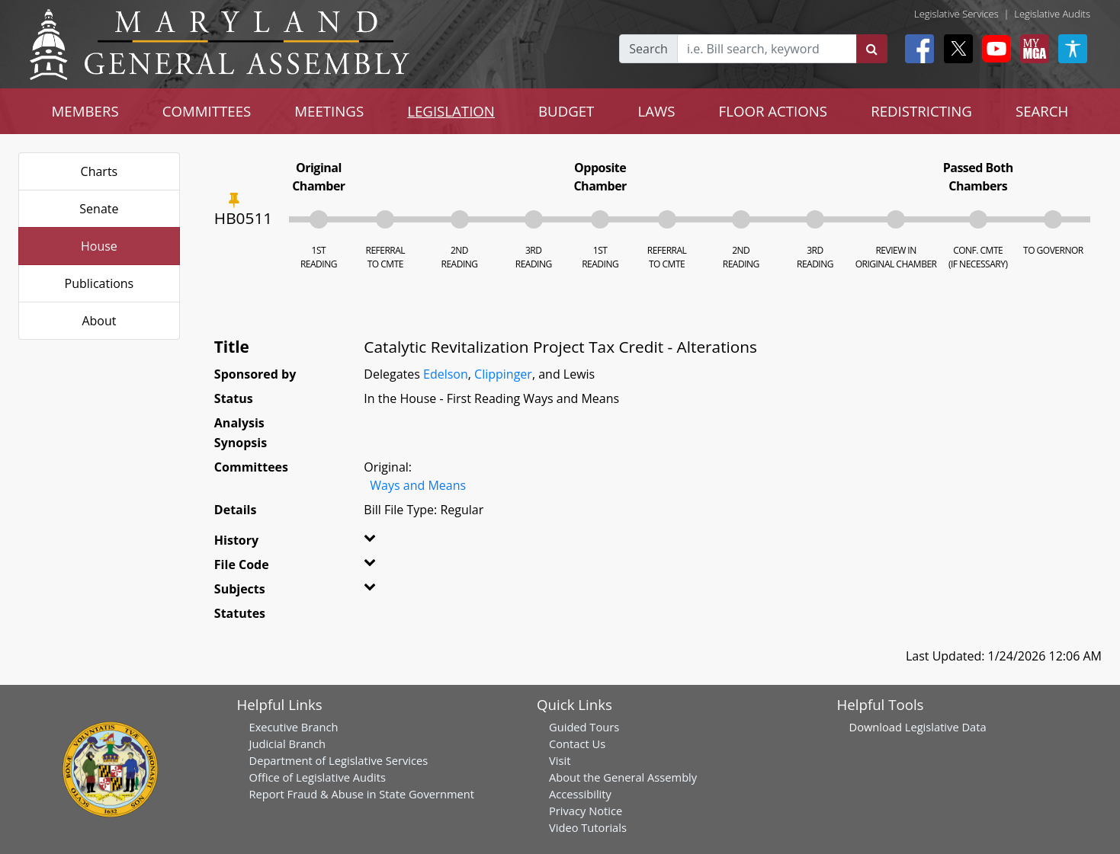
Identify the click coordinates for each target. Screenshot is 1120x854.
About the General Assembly (623, 777)
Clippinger (503, 374)
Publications (99, 283)
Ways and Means (418, 485)
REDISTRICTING (921, 110)
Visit (559, 760)
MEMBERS (85, 110)
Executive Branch (294, 726)
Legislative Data (946, 726)
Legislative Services (956, 14)
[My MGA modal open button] (1031, 48)
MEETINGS (329, 110)
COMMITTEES (207, 110)
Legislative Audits (1052, 14)
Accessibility (580, 793)
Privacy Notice (585, 810)
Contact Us (577, 743)
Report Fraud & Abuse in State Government (361, 793)
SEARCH (1042, 110)
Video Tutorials (588, 827)
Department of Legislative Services (338, 760)
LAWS (656, 110)
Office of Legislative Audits (317, 777)
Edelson (445, 374)
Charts (99, 171)
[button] (389, 543)
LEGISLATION (451, 110)
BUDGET (566, 110)
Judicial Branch (287, 743)
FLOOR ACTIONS (773, 110)
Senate (98, 208)
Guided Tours (584, 726)
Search (648, 48)
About (99, 320)
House (99, 246)
